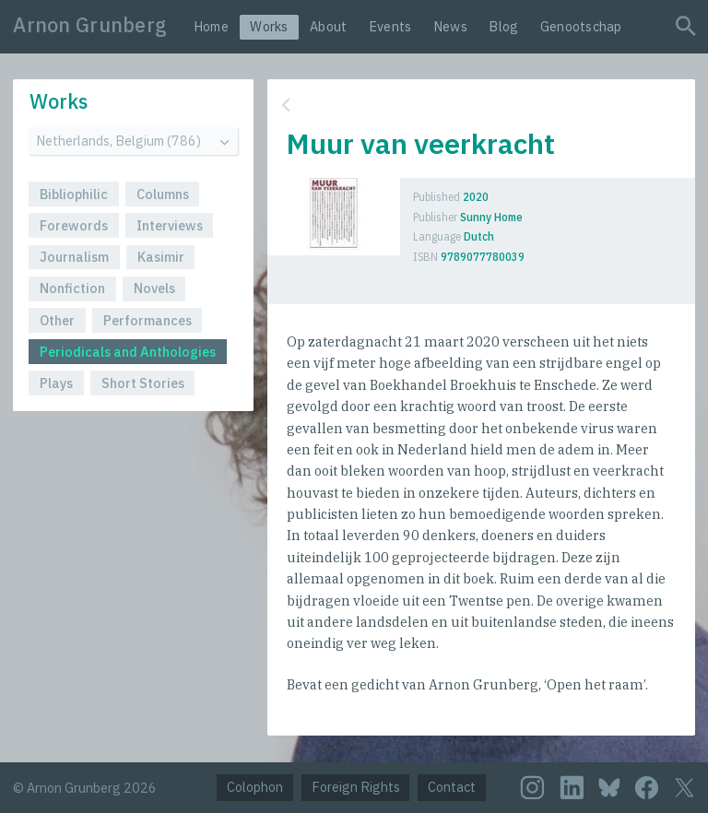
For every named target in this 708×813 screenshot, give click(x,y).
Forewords (74, 225)
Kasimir (160, 256)
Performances (147, 320)
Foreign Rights (356, 786)
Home (211, 26)
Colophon (255, 786)
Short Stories (142, 383)
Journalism (74, 256)
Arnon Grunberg (90, 25)
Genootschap (581, 26)
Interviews (169, 225)
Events (390, 26)
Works (269, 26)
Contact (452, 786)
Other (57, 320)
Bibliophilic (74, 194)
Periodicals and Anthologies (128, 351)
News (450, 26)
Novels (154, 288)
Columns (162, 194)
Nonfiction (72, 288)
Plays (56, 383)
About (328, 26)
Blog (503, 26)
